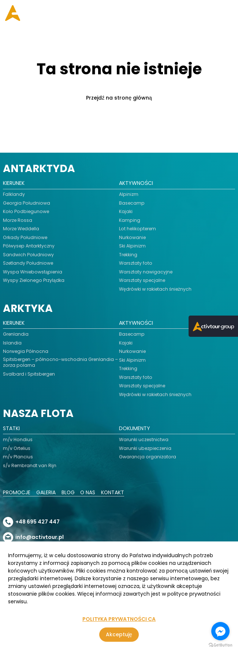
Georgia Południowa (27, 203)
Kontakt (114, 492)
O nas (89, 492)
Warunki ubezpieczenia (145, 448)
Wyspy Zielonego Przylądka (34, 280)
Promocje (17, 492)
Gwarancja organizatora (147, 457)
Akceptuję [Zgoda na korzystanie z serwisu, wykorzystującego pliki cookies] (119, 634)
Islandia (12, 343)
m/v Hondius (18, 440)
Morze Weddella (21, 229)
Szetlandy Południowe (28, 263)
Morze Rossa (18, 220)
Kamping (129, 220)
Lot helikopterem (138, 229)
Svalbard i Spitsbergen (29, 374)
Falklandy (14, 194)
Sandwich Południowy (28, 255)
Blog (69, 492)
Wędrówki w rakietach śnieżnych (155, 289)
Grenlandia (16, 334)
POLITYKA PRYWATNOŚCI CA (119, 619)
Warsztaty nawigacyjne (146, 272)
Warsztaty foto (135, 263)
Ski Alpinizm (132, 246)
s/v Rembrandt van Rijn (30, 466)
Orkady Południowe (25, 238)
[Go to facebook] (220, 631)
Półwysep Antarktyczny (29, 246)
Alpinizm (128, 194)
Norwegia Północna (26, 351)
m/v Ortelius (16, 448)
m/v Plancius (18, 457)
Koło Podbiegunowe (26, 212)
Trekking (128, 255)
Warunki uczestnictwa (144, 440)
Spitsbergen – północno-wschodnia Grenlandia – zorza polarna (61, 362)
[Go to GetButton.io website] (220, 645)
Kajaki (126, 212)
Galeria (46, 492)
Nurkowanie (132, 238)
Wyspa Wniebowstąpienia (33, 272)
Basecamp (132, 203)
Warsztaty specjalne (142, 280)
